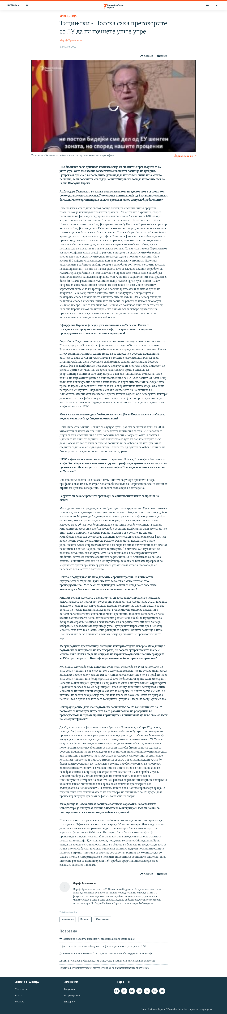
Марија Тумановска (71, 40)
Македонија (68, 16)
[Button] (146, 56)
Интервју (69, 1002)
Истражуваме (72, 995)
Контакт (19, 1002)
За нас (18, 995)
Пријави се (21, 989)
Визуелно (69, 989)
